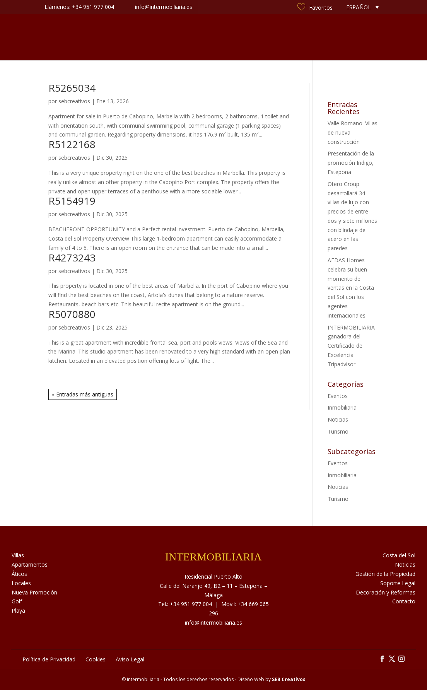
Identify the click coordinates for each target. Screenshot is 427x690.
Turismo (338, 431)
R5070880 (72, 314)
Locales (21, 583)
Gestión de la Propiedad (385, 573)
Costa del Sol (312, 37)
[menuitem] (362, 7)
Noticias (269, 37)
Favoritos (315, 7)
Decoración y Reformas (385, 592)
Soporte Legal (397, 583)
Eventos (338, 396)
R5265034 (72, 88)
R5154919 (72, 201)
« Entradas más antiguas (82, 394)
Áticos (19, 573)
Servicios (168, 37)
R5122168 (72, 144)
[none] (362, 7)
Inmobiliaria (342, 407)
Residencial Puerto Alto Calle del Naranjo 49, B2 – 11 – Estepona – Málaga (213, 586)
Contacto (358, 37)
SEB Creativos (289, 679)
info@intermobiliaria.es (213, 622)
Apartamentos (30, 564)
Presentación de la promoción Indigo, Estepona (351, 163)
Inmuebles (69, 37)
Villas (18, 555)
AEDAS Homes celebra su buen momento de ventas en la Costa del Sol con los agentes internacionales (351, 287)
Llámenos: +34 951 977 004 (79, 6)
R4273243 (72, 258)
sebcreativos (74, 101)
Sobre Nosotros (120, 37)
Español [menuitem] (358, 7)
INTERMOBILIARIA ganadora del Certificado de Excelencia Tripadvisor (351, 346)
